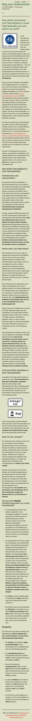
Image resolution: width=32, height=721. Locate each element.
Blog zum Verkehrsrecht (16, 4)
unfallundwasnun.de (11, 715)
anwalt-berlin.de (23, 713)
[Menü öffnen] (3, 13)
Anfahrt (23, 2)
